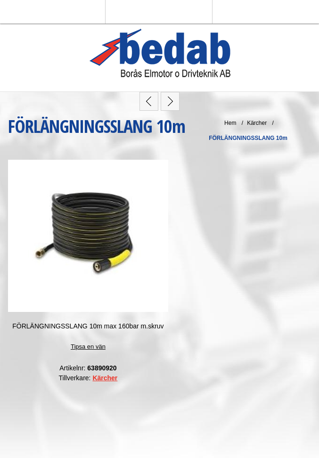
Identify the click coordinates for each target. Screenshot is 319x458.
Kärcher (104, 378)
